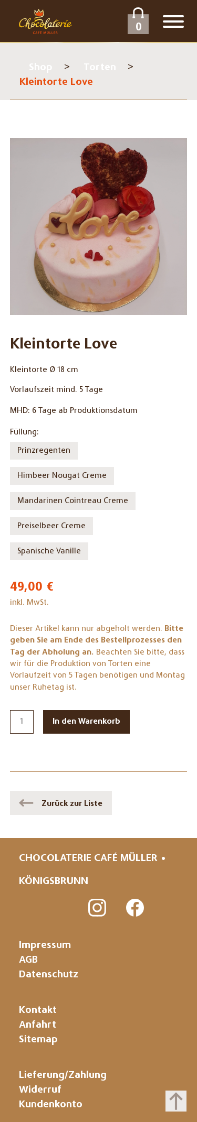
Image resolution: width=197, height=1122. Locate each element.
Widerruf (40, 1090)
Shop (41, 67)
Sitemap (38, 1039)
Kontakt (38, 1010)
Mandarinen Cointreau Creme (72, 501)
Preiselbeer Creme (51, 526)
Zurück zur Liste (72, 804)
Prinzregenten (43, 450)
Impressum (45, 945)
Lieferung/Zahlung (63, 1075)
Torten (100, 67)
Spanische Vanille (49, 551)
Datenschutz (48, 975)
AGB (28, 960)
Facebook (135, 908)
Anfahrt (37, 1025)
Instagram (97, 908)
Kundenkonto (50, 1104)
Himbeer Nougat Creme (62, 476)
